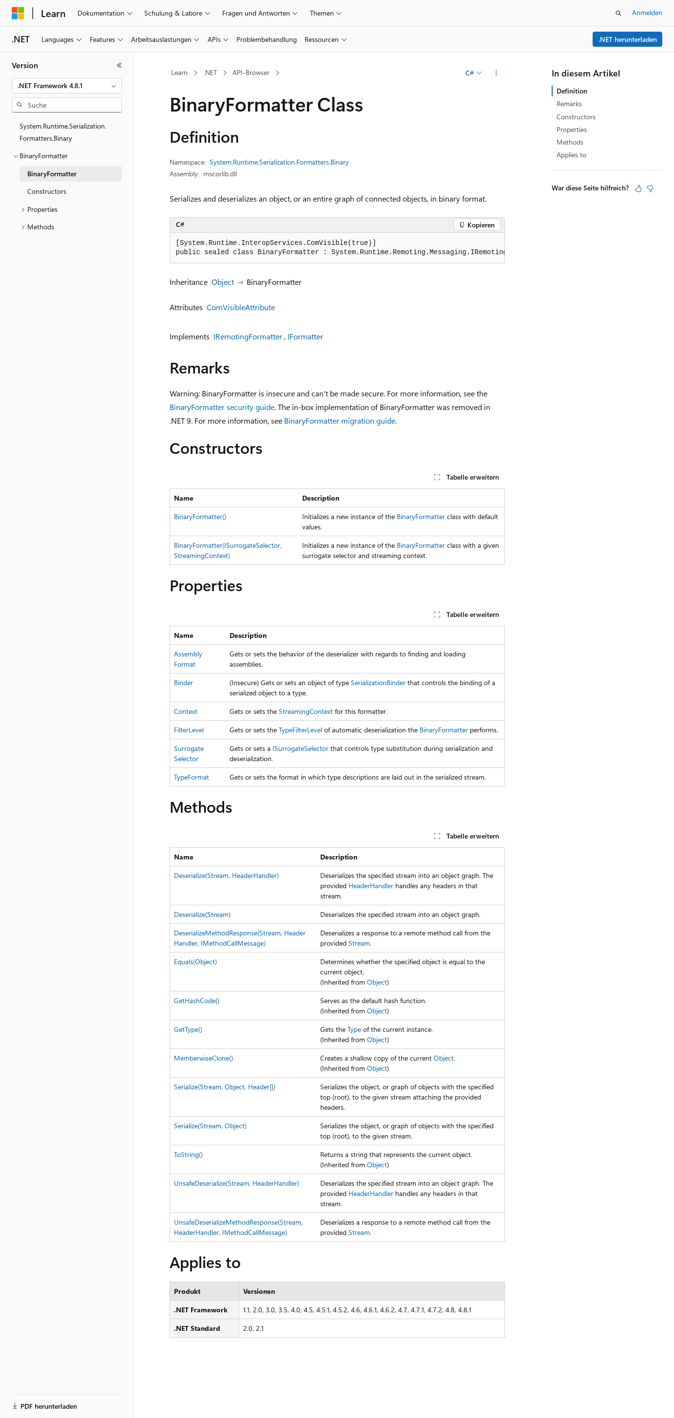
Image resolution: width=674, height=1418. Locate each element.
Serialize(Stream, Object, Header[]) (224, 1086)
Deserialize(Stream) (202, 914)
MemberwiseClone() (203, 1058)
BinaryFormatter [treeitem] (52, 173)
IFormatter (305, 336)
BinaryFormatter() (200, 516)
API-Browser (251, 72)
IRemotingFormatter (247, 336)
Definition (572, 90)
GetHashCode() (196, 1000)
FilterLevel (189, 729)
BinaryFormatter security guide (222, 407)
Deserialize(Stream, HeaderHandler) (226, 875)
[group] (337, 248)
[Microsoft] (18, 13)
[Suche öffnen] (618, 13)
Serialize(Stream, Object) (210, 1125)
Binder (183, 682)
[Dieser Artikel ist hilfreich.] (638, 188)
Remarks (569, 103)
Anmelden (647, 12)
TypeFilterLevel (300, 729)
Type (354, 1029)
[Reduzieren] (119, 65)
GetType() (188, 1029)
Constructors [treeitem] (46, 191)
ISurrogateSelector (300, 748)
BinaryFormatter (421, 516)
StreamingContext (306, 711)
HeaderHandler (370, 885)
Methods (570, 142)
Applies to (571, 154)
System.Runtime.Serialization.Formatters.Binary (279, 162)
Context (185, 711)
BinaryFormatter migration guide (339, 420)
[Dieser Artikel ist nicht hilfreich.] (650, 188)
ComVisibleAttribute (241, 307)
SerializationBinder (378, 682)
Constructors (576, 116)
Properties (572, 129)
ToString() (188, 1154)
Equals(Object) (195, 961)
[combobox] (67, 85)
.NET (210, 72)
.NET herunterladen (627, 39)
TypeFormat (191, 777)
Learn (179, 72)
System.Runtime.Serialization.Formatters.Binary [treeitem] (62, 132)
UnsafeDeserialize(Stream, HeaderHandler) (236, 1183)
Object (223, 282)
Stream (359, 943)
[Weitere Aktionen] (495, 73)
